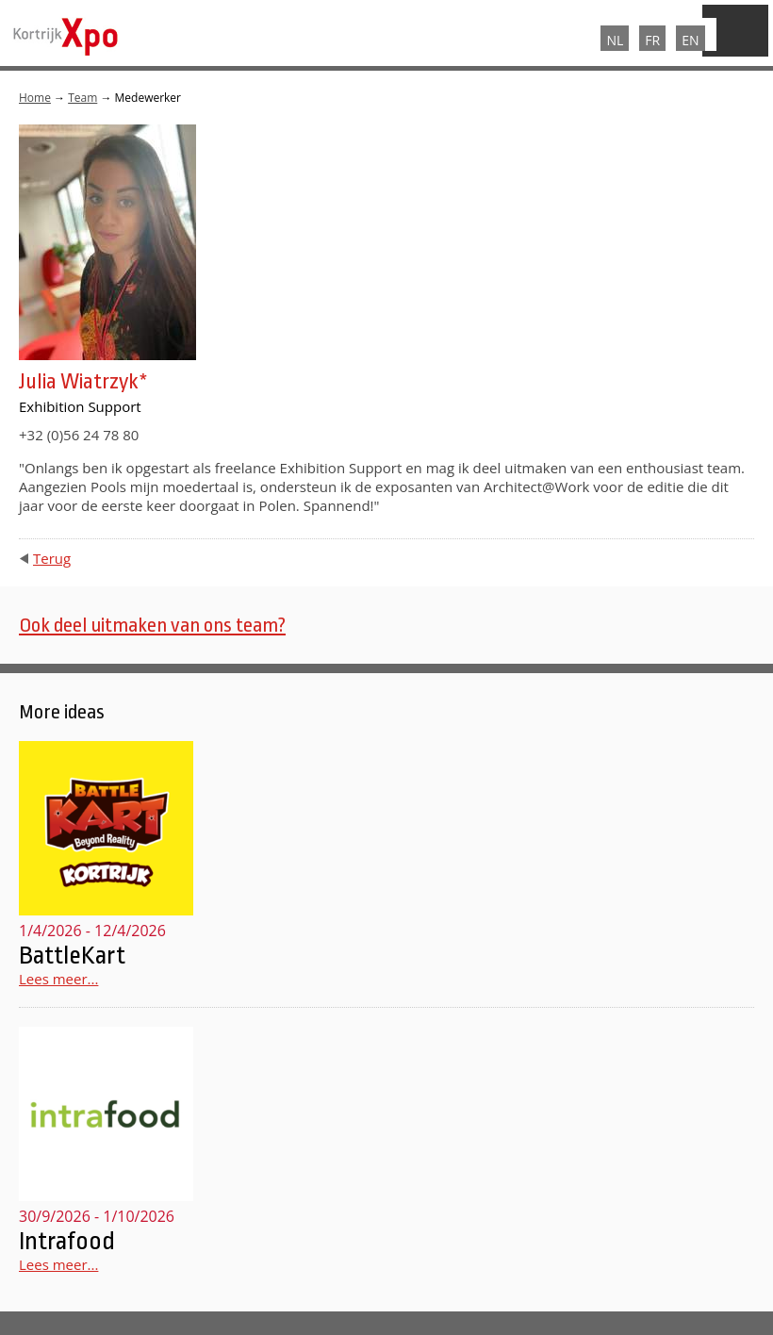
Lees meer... (58, 978)
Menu (735, 31)
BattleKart (72, 955)
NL (614, 40)
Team (82, 98)
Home (35, 98)
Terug (52, 558)
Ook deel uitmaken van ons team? (152, 625)
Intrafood (67, 1241)
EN (690, 40)
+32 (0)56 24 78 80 (79, 434)
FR (652, 40)
